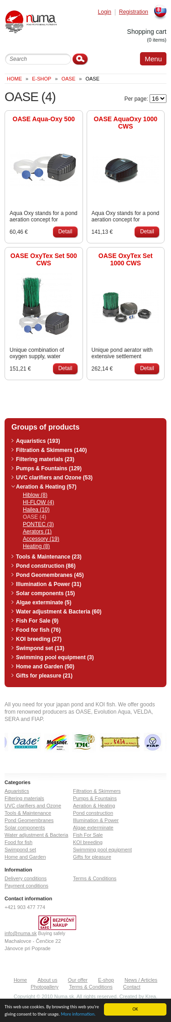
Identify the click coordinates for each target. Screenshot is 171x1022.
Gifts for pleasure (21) (44, 675)
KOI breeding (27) (39, 639)
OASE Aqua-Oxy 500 (44, 119)
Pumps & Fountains (95, 798)
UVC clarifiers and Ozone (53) (54, 477)
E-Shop (41, 78)
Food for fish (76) (38, 630)
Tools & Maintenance (28, 813)
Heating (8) (36, 546)
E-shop (106, 980)
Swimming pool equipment (102, 849)
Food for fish (18, 842)
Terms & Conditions (94, 878)
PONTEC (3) (38, 524)
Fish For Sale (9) (37, 621)
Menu (153, 59)
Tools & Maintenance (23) (49, 557)
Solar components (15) (45, 593)
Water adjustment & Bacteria (36, 835)
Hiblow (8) (35, 495)
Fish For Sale (88, 835)
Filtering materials (24, 798)
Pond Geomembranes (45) (50, 575)
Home (14, 78)
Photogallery (44, 987)
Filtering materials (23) (45, 459)
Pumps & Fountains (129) (49, 468)
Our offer (78, 980)
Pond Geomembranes (29, 820)
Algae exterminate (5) (43, 602)
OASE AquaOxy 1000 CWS (125, 122)
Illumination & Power (96, 820)
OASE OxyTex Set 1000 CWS (125, 259)
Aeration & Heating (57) (46, 487)
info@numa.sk (20, 933)
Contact (131, 987)
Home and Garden (25, 857)
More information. (78, 1015)
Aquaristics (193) (38, 441)
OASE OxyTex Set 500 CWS (43, 259)
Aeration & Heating (94, 805)
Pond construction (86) (46, 566)
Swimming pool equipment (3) (55, 657)
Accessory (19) (41, 539)
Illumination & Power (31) (48, 584)
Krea (150, 996)
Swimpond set (20, 849)
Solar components (25, 827)
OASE (69, 78)
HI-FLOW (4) (38, 502)
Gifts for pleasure (92, 857)
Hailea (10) (36, 509)
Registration (133, 12)
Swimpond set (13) (40, 648)
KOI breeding (88, 842)
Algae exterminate (93, 827)
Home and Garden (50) (45, 666)
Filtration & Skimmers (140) (51, 450)
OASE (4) (34, 517)
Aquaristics (17, 791)
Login (104, 12)
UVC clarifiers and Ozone (33, 805)
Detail (65, 231)
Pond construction (93, 813)
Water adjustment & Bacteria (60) (59, 611)
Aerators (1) (37, 531)
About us (47, 980)
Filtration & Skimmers (97, 791)
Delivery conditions (26, 878)
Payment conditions (26, 885)
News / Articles (140, 980)
